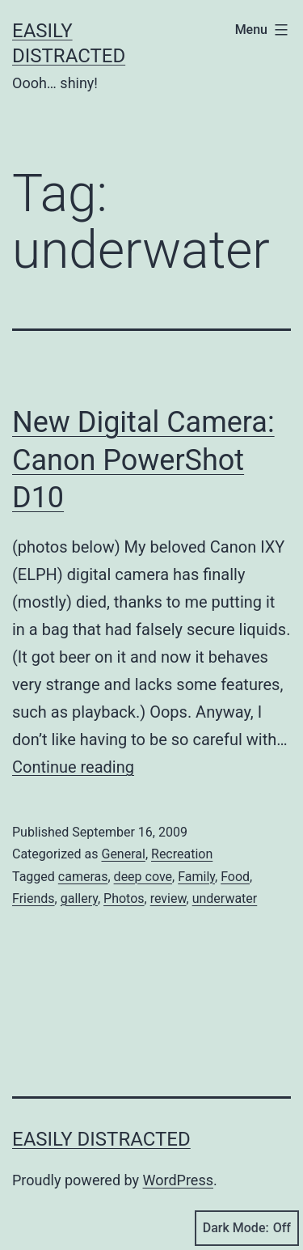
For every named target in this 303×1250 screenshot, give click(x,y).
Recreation (182, 854)
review (168, 898)
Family (196, 876)
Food (235, 876)
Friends (33, 898)
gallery (79, 898)
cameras (83, 876)
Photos (124, 898)
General (123, 854)
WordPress (178, 1180)
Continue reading (73, 767)
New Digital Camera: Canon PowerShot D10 (143, 460)
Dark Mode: (247, 1228)
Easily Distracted (101, 1139)
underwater (225, 898)
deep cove (143, 876)
